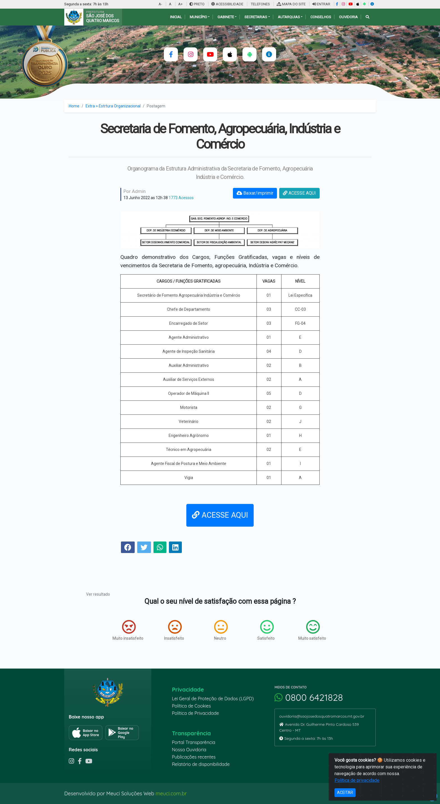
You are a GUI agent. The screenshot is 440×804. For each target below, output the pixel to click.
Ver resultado (98, 594)
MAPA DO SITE (291, 4)
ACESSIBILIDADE (227, 4)
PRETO (197, 4)
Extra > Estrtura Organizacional (113, 106)
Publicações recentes (194, 757)
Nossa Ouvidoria (189, 749)
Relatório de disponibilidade (201, 764)
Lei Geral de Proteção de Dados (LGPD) (213, 698)
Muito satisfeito (312, 630)
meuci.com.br (171, 793)
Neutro (221, 630)
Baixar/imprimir (255, 193)
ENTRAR (321, 4)
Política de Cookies (191, 706)
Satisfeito (266, 630)
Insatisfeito (174, 630)
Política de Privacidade (195, 713)
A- (160, 4)
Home (74, 106)
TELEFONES (260, 4)
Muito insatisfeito (128, 630)
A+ (180, 4)
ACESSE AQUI (299, 193)
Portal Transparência (193, 742)
